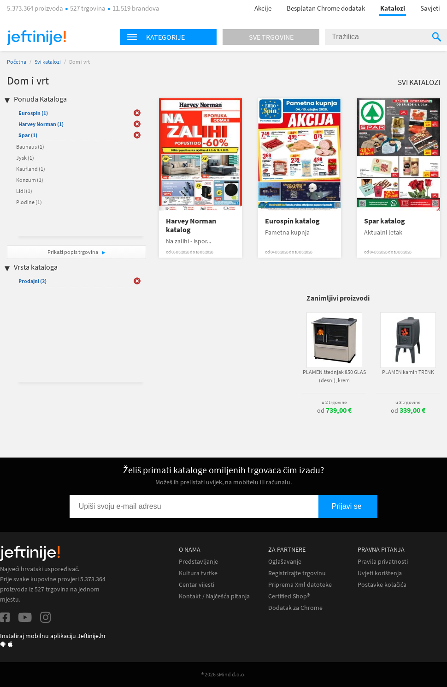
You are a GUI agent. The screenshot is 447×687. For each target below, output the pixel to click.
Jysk (25, 157)
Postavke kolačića (382, 585)
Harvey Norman (41, 124)
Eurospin (33, 112)
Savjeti (430, 8)
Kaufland (30, 168)
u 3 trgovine (407, 402)
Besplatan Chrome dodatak (326, 8)
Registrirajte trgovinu (297, 573)
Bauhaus (30, 146)
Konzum (29, 179)
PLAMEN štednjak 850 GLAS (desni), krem (334, 376)
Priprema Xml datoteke (300, 585)
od (334, 410)
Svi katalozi (48, 61)
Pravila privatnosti (383, 562)
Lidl (24, 190)
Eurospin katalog (292, 221)
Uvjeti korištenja (380, 573)
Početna (16, 61)
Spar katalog (384, 221)
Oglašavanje (284, 562)
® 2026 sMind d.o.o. (223, 674)
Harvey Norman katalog (191, 225)
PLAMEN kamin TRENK (408, 371)
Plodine (29, 202)
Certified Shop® (289, 596)
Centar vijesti (196, 585)
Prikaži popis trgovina (73, 251)
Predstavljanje (198, 562)
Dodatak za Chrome (295, 608)
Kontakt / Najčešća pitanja (214, 596)
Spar (27, 135)
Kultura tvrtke (198, 573)
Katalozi (392, 8)
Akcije (262, 8)
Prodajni (32, 280)
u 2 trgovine (334, 402)
